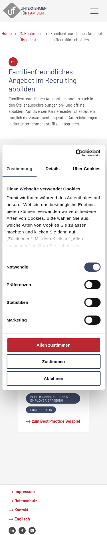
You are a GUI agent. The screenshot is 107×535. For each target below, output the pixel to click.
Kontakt (21, 509)
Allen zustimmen (53, 345)
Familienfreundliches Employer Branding (49, 398)
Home (6, 33)
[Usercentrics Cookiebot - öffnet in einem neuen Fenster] (76, 152)
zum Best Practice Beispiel (56, 421)
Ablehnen (53, 378)
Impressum (25, 491)
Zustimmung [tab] (19, 168)
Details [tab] (53, 168)
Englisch (22, 518)
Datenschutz (26, 500)
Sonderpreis (41, 410)
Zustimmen (53, 361)
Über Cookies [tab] (86, 168)
